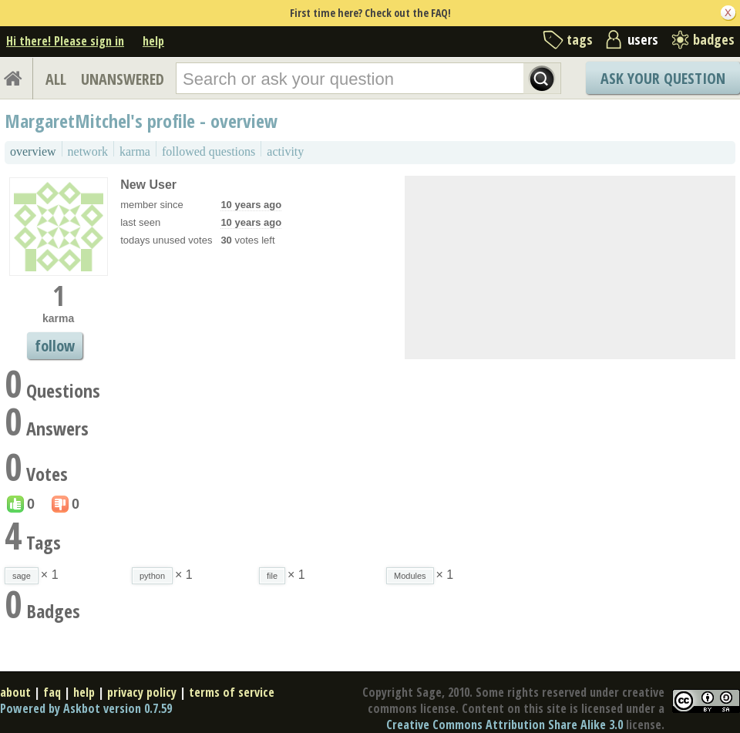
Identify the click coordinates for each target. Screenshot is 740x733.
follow (55, 345)
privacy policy (142, 692)
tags (580, 39)
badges (714, 39)
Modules (410, 575)
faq (52, 692)
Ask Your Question (662, 78)
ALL (55, 79)
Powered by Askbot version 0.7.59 (86, 708)
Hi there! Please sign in (65, 40)
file (272, 575)
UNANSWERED (122, 79)
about (15, 692)
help (153, 40)
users (642, 39)
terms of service (231, 692)
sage (21, 575)
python (152, 575)
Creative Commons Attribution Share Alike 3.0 (504, 724)
